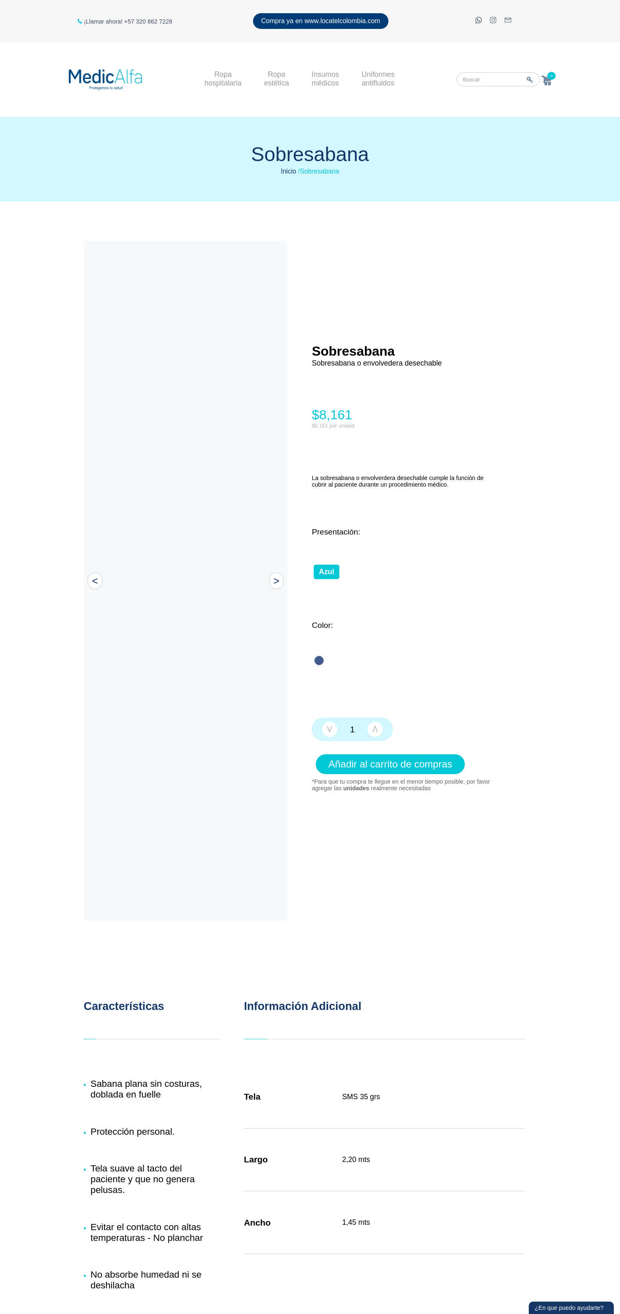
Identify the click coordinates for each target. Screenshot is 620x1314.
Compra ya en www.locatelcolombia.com (320, 20)
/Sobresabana (318, 171)
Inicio (288, 171)
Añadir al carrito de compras (390, 764)
